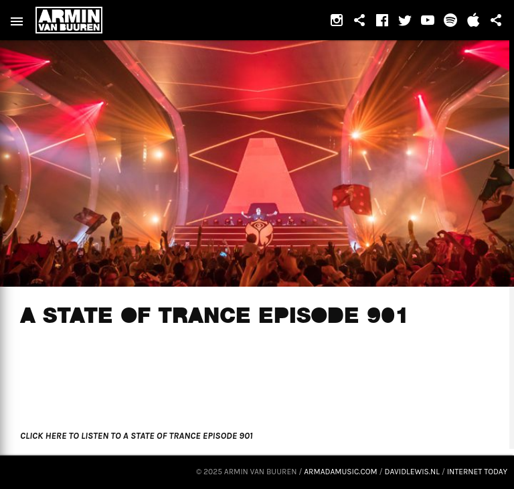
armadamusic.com (340, 471)
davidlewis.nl (412, 471)
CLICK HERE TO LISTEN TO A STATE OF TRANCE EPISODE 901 (136, 435)
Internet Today (477, 471)
